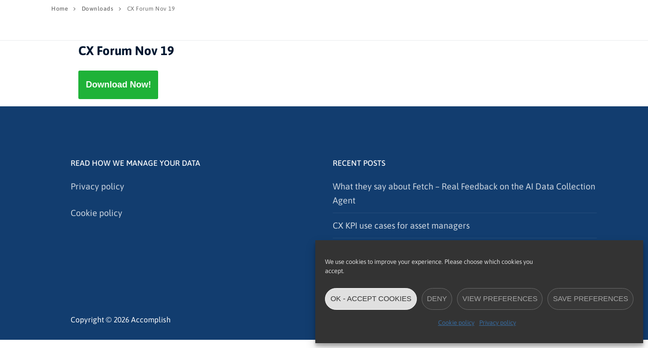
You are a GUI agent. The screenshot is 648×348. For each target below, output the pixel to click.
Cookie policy (456, 322)
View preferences (499, 298)
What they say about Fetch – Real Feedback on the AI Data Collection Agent (464, 193)
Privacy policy (497, 322)
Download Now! (118, 84)
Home (59, 8)
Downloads (98, 8)
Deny (437, 298)
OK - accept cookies (370, 298)
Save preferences (590, 298)
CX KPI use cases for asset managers (401, 225)
